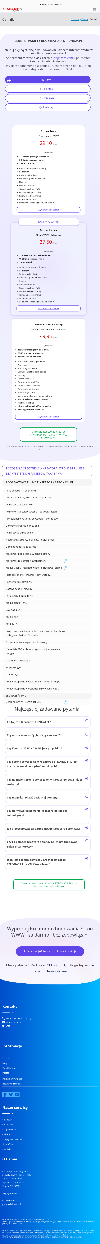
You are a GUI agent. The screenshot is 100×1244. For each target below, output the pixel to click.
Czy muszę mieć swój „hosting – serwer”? (47, 735)
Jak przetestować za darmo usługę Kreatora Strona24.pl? (47, 828)
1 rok (46, 79)
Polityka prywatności (12, 1078)
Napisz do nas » (13, 1022)
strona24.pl (7, 1144)
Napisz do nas (56, 971)
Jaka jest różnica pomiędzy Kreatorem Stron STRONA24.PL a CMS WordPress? (47, 861)
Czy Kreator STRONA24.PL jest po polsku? (47, 748)
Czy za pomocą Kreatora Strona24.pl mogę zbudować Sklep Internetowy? (47, 843)
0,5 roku (46, 88)
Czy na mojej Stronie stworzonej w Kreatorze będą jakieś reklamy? (47, 781)
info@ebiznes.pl (10, 1200)
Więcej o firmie (9, 1193)
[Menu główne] (94, 10)
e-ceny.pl (6, 1148)
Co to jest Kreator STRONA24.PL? (47, 721)
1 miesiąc (46, 107)
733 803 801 (55, 965)
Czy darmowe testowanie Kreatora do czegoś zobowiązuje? (47, 812)
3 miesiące (47, 98)
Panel (50, 4)
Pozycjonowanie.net (12, 1139)
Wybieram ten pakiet (48, 209)
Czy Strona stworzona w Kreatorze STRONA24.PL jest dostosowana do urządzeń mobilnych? (47, 763)
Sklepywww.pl (9, 1129)
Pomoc (43, 4)
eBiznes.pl (7, 1119)
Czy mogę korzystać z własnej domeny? (47, 797)
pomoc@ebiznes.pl (11, 1204)
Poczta (58, 4)
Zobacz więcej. (17, 1224)
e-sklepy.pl (7, 1134)
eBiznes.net (8, 1124)
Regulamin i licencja (12, 1083)
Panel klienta (8, 1068)
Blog (4, 1063)
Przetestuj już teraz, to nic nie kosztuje (50, 951)
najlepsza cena (64, 58)
